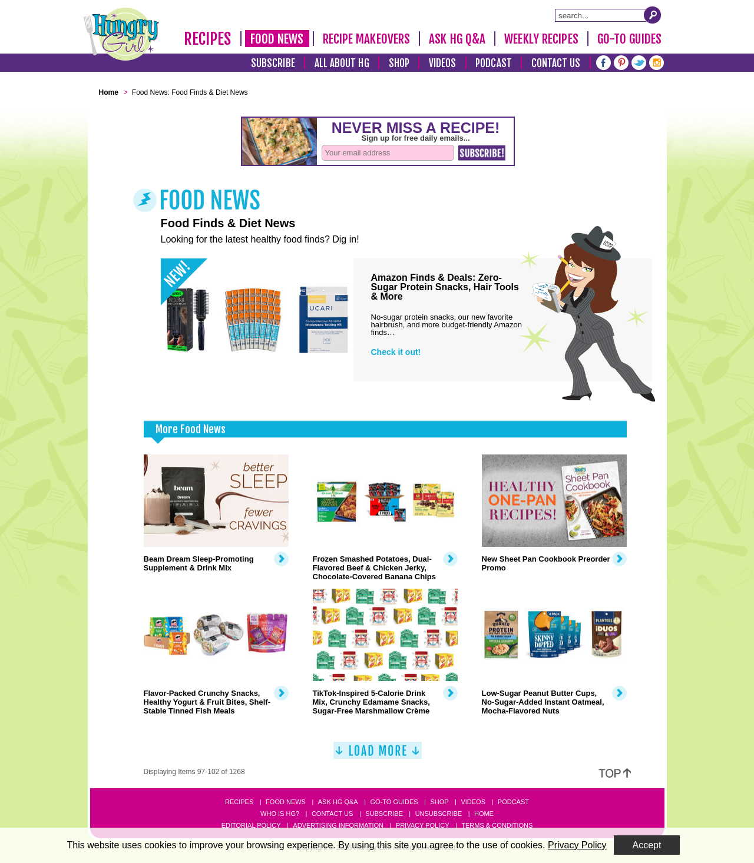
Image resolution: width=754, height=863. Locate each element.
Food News (277, 39)
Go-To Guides (629, 39)
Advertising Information (338, 825)
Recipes (208, 39)
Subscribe (273, 63)
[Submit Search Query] (653, 15)
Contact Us (556, 63)
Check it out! (396, 352)
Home (484, 813)
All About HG (342, 63)
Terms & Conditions (497, 825)
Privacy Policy (422, 825)
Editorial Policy (251, 825)
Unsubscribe (438, 813)
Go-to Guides (394, 801)
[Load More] (377, 755)
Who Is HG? (279, 813)
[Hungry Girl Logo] (121, 34)
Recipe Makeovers (367, 39)
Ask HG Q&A (457, 39)
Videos (443, 63)
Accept (647, 845)
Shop (399, 63)
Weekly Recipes (541, 39)
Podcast (493, 63)
